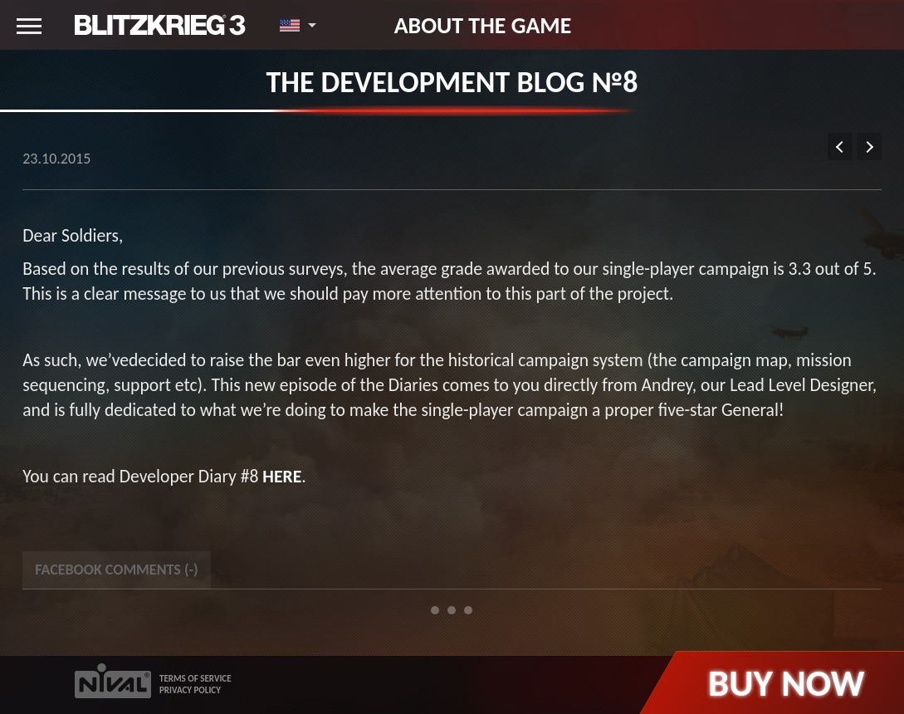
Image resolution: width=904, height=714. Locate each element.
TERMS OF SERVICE (195, 678)
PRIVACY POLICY (190, 690)
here (281, 476)
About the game (483, 25)
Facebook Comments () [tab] (116, 569)
